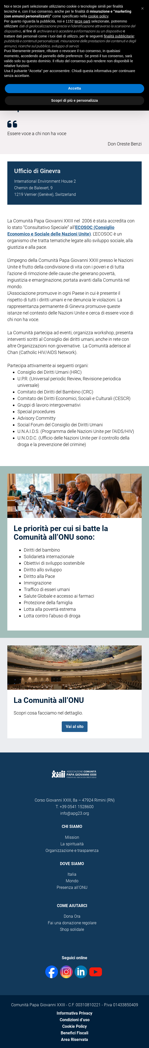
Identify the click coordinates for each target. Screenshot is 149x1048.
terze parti (82, 21)
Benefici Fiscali (74, 1033)
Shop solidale (72, 929)
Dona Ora (72, 916)
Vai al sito (74, 726)
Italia (72, 874)
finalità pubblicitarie (119, 36)
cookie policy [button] (98, 16)
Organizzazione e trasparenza (72, 850)
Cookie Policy (74, 1026)
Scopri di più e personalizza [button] (74, 100)
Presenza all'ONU (72, 887)
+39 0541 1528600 (77, 806)
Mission (72, 837)
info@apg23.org (74, 813)
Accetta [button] (74, 88)
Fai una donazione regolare (72, 922)
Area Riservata (74, 1039)
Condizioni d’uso (75, 1019)
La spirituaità (72, 844)
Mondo (72, 880)
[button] (142, 8)
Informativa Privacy (74, 1013)
